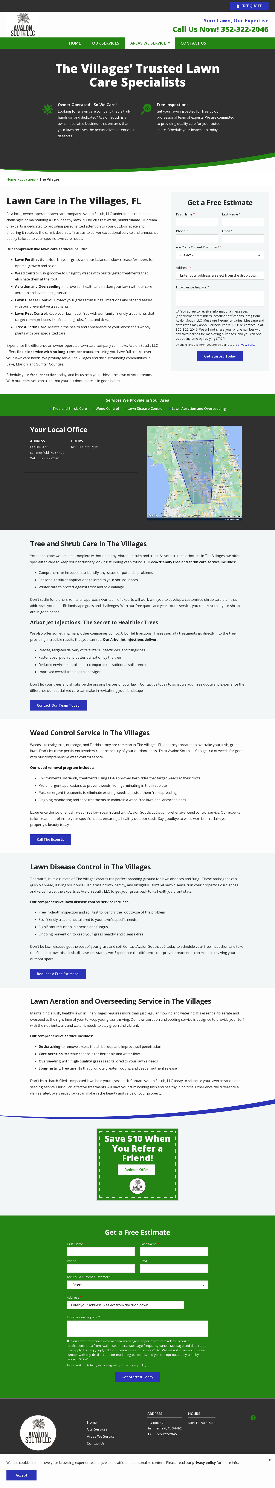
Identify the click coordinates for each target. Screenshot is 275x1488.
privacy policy (246, 345)
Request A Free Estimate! (58, 973)
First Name (184, 214)
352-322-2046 (49, 458)
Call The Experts (50, 839)
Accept (22, 1475)
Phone (180, 231)
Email (226, 231)
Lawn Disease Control (145, 408)
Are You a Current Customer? (197, 247)
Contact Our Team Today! (58, 705)
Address (182, 267)
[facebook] (253, 1417)
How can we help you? (192, 287)
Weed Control (107, 408)
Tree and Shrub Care (69, 408)
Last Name (230, 214)
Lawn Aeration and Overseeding (199, 408)
